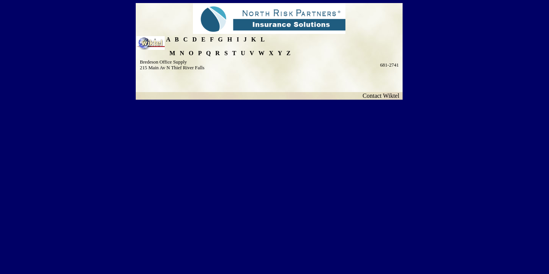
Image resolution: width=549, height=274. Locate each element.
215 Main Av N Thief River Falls (172, 67)
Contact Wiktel (382, 95)
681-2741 (389, 65)
